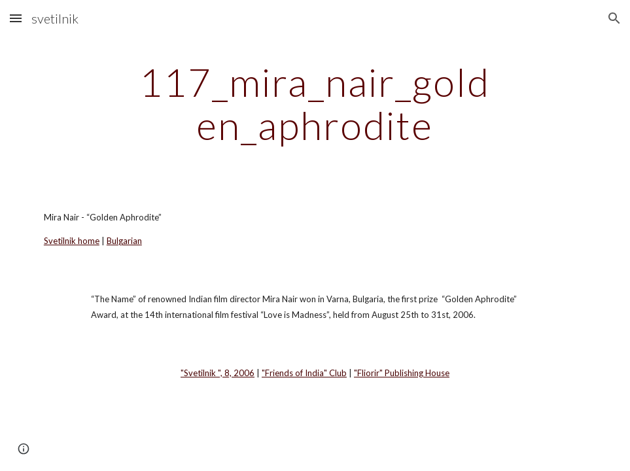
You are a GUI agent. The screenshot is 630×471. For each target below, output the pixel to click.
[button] (15, 18)
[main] (315, 103)
